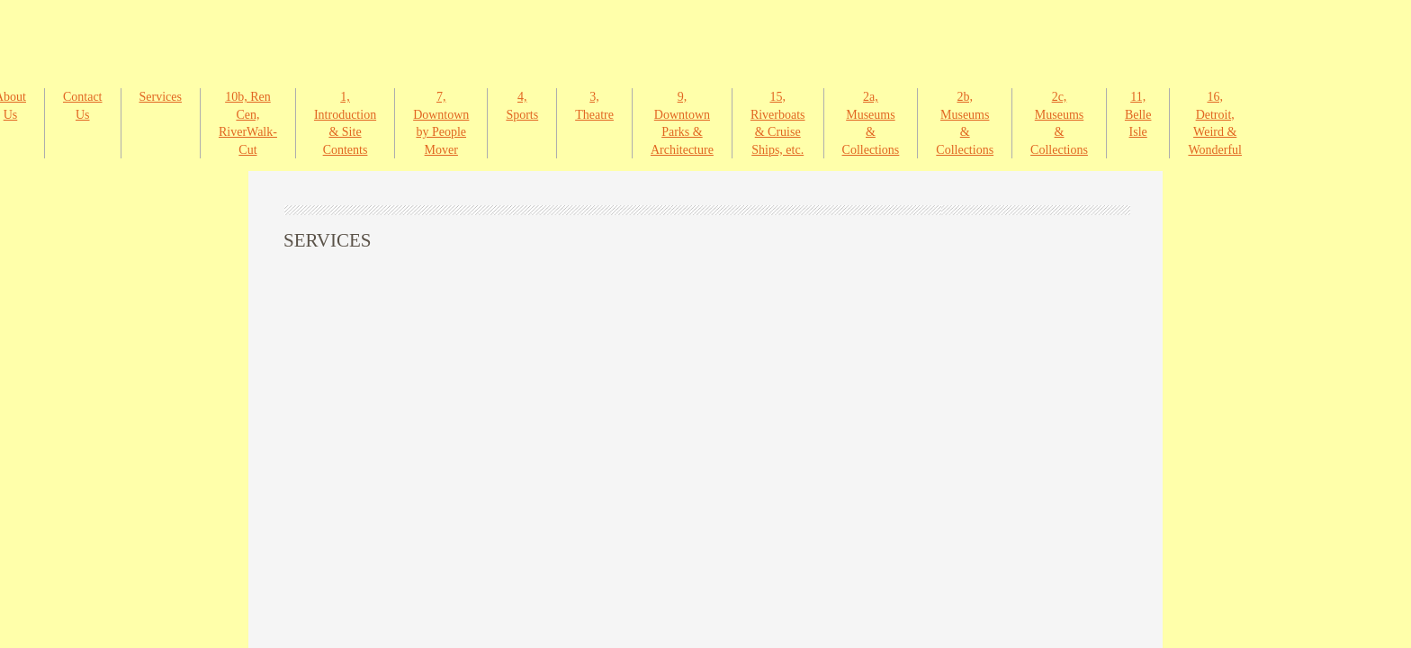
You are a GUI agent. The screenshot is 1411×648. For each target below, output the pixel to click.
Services (160, 97)
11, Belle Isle (1138, 114)
